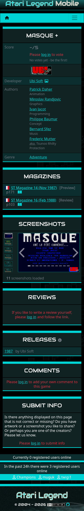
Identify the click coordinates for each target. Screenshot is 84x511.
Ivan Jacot (38, 109)
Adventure (38, 157)
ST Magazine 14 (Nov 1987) (34, 188)
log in (46, 54)
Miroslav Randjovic (45, 99)
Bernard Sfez (40, 128)
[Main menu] (74, 17)
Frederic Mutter (43, 138)
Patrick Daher (41, 89)
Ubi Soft (36, 80)
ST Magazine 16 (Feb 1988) (33, 200)
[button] (22, 252)
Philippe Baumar (44, 119)
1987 (8, 351)
